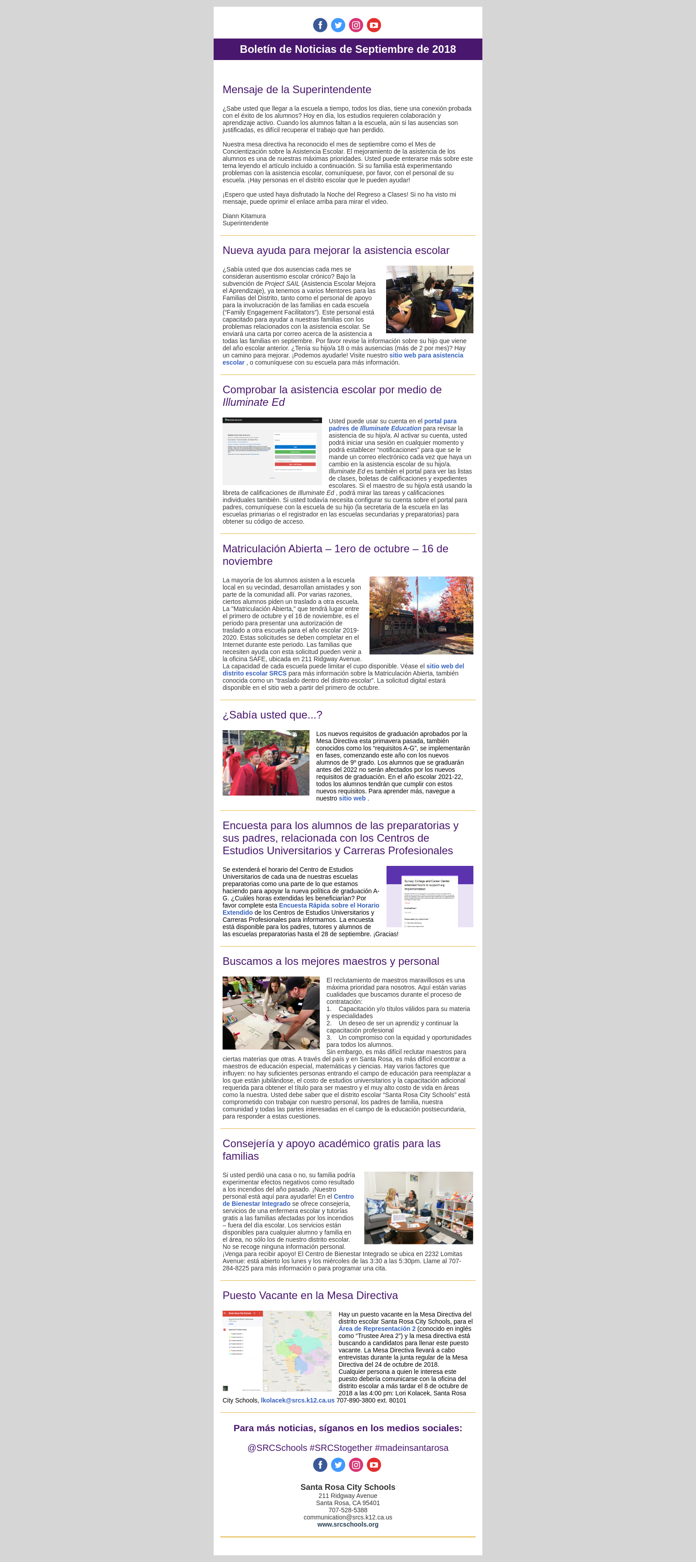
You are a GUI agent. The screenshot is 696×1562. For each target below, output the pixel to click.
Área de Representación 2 (377, 1328)
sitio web (352, 798)
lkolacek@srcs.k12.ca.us (299, 1400)
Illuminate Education (390, 428)
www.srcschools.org (348, 1524)
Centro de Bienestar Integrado (288, 1200)
